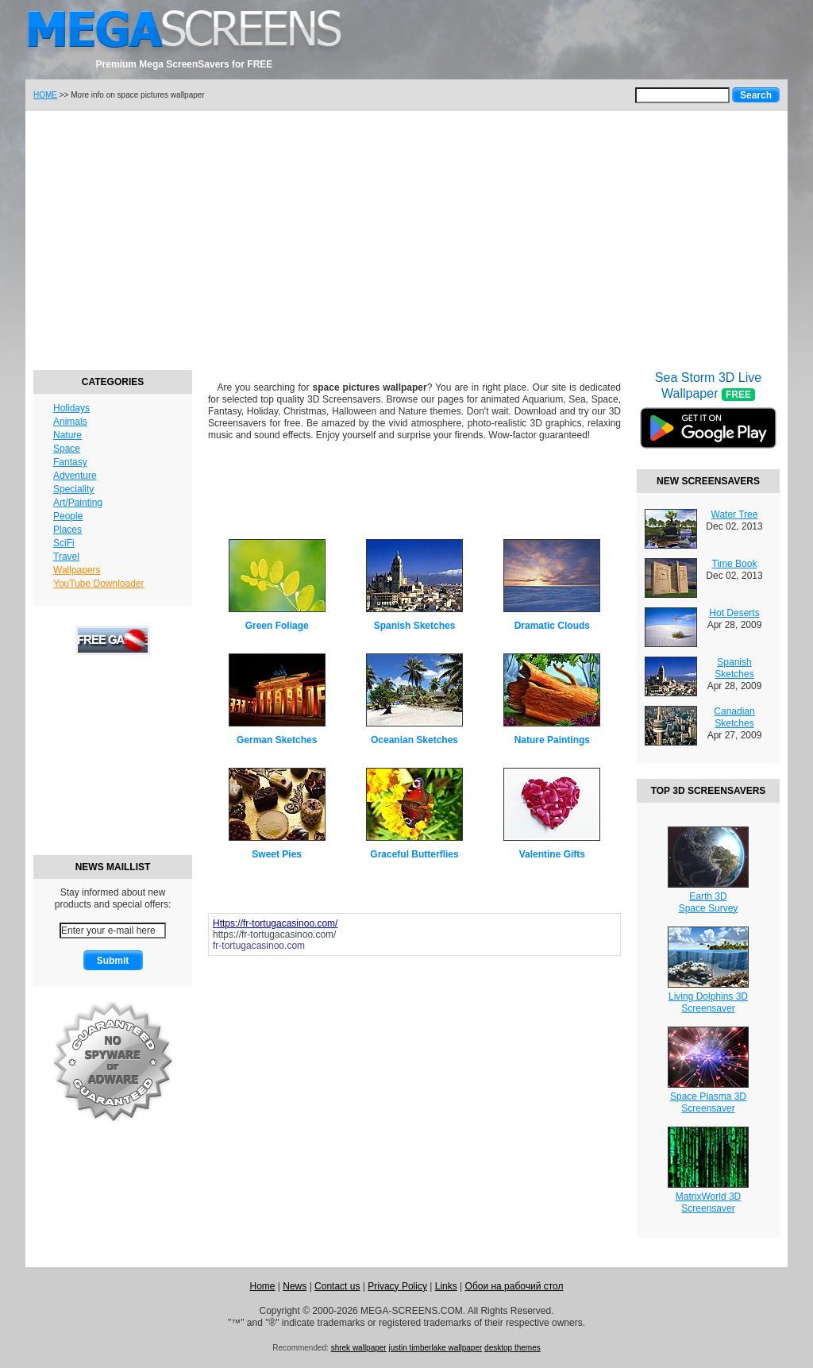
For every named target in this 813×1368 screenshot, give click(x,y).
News (294, 1286)
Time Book (734, 563)
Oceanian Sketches (414, 740)
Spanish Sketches (415, 625)
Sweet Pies (277, 854)
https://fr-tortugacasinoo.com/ (274, 934)
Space (66, 448)
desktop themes (512, 1347)
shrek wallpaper (359, 1347)
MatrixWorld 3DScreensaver (708, 1202)
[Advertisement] (406, 238)
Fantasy (70, 462)
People (68, 516)
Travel (66, 556)
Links (446, 1286)
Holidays (71, 408)
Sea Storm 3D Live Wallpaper (708, 420)
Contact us (337, 1286)
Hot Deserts (734, 612)
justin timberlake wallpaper (435, 1347)
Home (262, 1286)
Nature (67, 435)
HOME (45, 95)
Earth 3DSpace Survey (708, 902)
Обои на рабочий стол (514, 1286)
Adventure (75, 475)
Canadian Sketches (734, 717)
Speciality (73, 489)
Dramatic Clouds (552, 625)
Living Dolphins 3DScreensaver (708, 1002)
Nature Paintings (552, 740)
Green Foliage (277, 625)
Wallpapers (77, 570)
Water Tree (734, 514)
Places (67, 529)
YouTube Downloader (98, 583)
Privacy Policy (397, 1286)
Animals (70, 421)
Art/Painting (77, 502)
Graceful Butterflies (414, 854)
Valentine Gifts (552, 854)
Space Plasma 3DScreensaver (708, 1102)
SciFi (64, 543)
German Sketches (277, 740)
